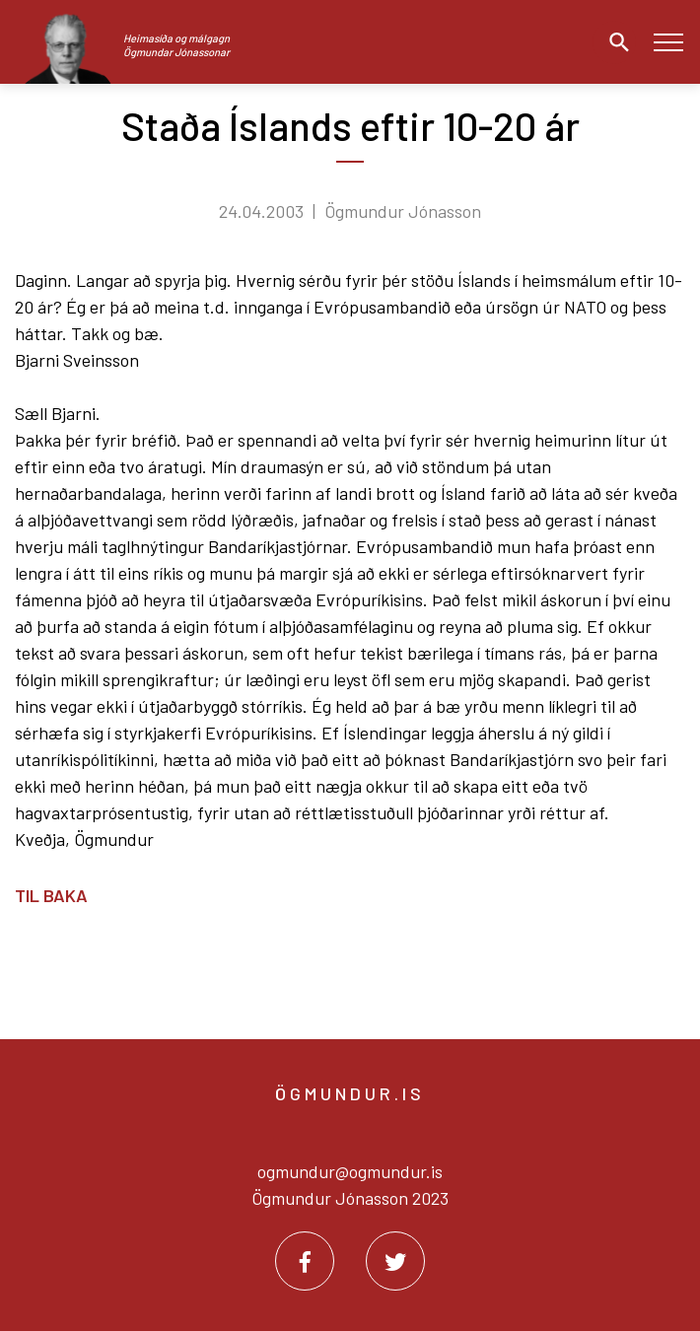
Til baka (51, 895)
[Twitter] (395, 1261)
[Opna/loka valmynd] (668, 42)
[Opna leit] (614, 42)
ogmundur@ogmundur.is (350, 1171)
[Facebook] (304, 1261)
